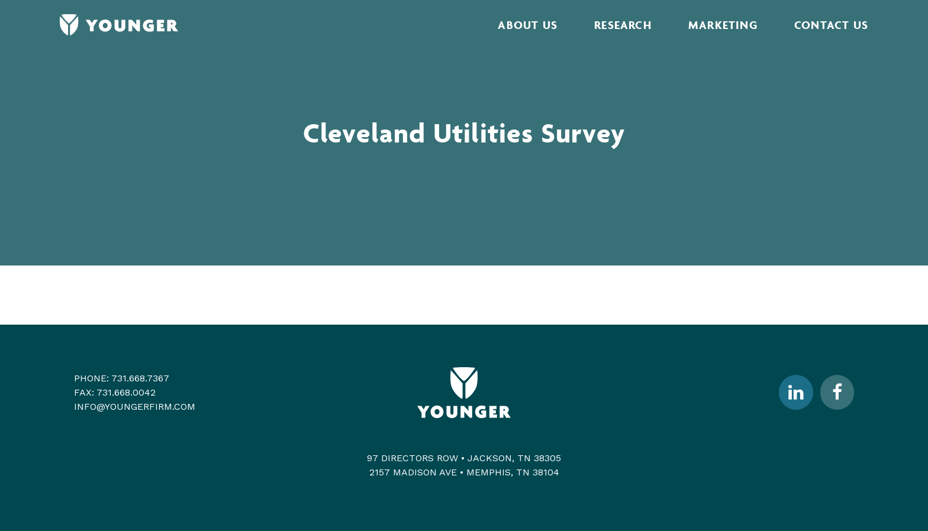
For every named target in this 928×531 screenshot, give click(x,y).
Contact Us (831, 25)
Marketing (723, 25)
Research (623, 25)
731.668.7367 (140, 378)
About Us (528, 25)
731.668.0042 (126, 392)
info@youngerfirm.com (134, 406)
